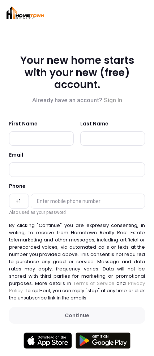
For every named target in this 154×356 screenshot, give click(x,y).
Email (16, 155)
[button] (25, 13)
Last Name (94, 123)
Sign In (113, 100)
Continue (77, 315)
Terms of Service (94, 283)
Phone (17, 186)
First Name (23, 123)
